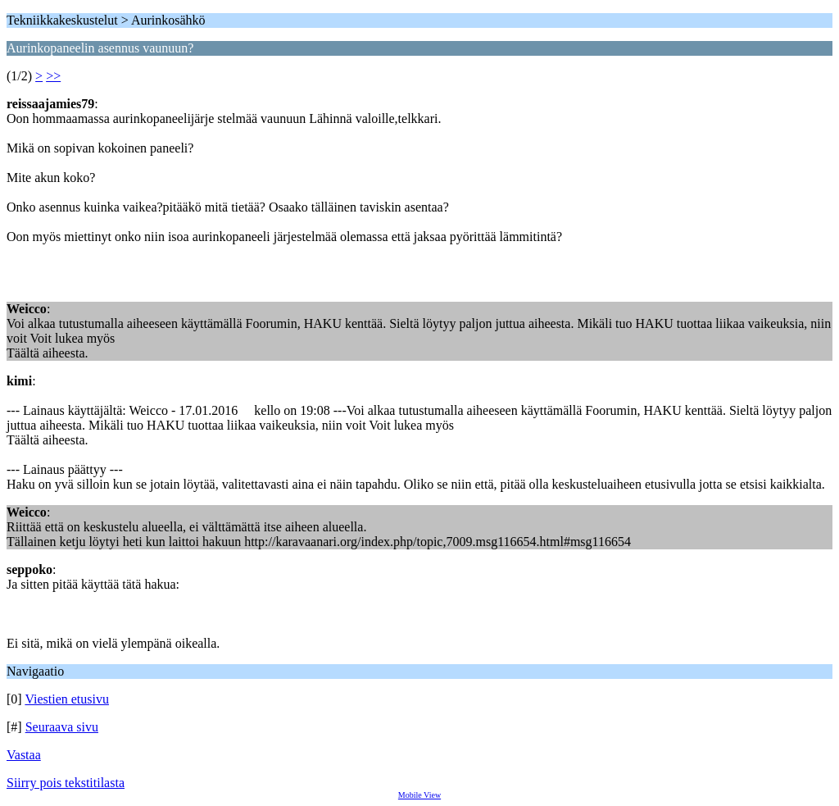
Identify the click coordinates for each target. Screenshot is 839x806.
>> (53, 76)
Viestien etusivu (67, 699)
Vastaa (24, 755)
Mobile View (419, 794)
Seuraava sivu (61, 727)
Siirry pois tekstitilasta (66, 783)
